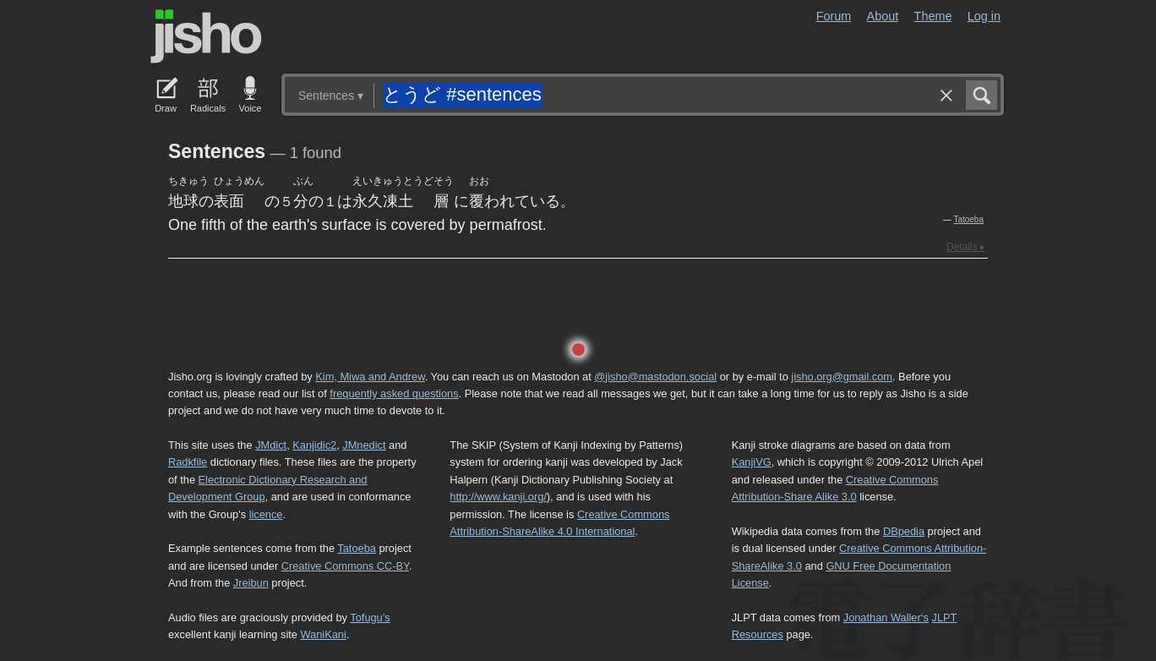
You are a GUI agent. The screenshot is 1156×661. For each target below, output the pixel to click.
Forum (834, 16)
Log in (984, 16)
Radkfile (187, 462)
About (883, 16)
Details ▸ (965, 247)
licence (266, 514)
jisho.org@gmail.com (841, 376)
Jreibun (251, 582)
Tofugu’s (370, 617)
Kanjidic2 (314, 445)
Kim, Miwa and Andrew (369, 376)
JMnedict (363, 445)
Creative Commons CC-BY (345, 566)
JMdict (270, 445)
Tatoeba (968, 219)
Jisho (206, 36)
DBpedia (903, 531)
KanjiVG (752, 462)
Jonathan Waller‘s (886, 617)
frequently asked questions (394, 393)
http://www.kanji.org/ (498, 496)
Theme (933, 16)
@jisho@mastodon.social (655, 376)
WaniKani (323, 634)
